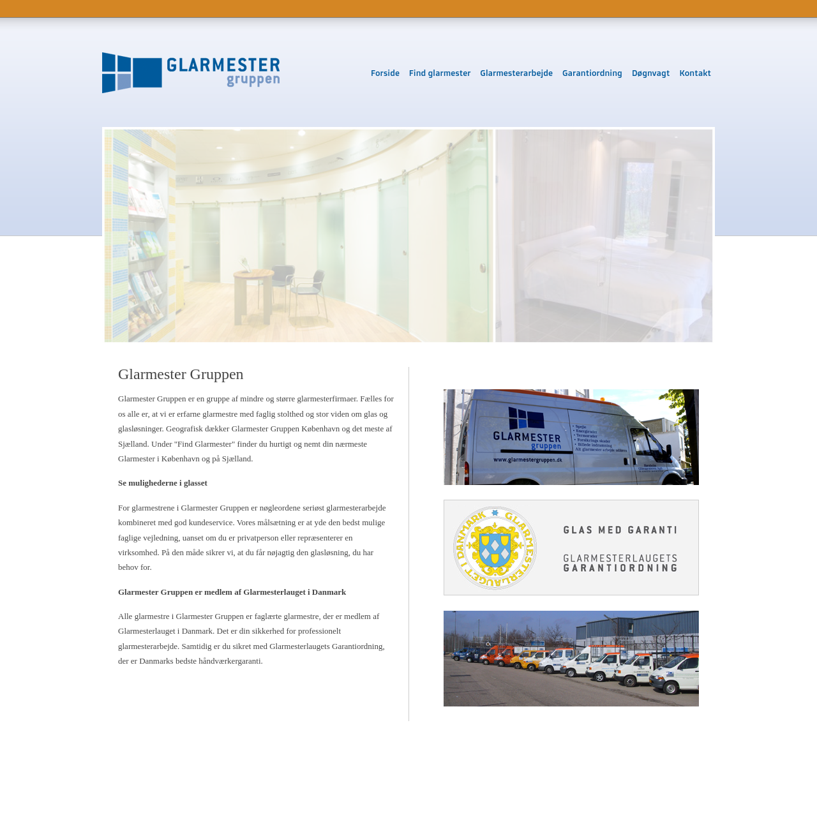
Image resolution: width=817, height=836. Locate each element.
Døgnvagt (651, 73)
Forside (385, 73)
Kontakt (695, 73)
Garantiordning (592, 73)
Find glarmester (440, 73)
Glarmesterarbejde (516, 73)
